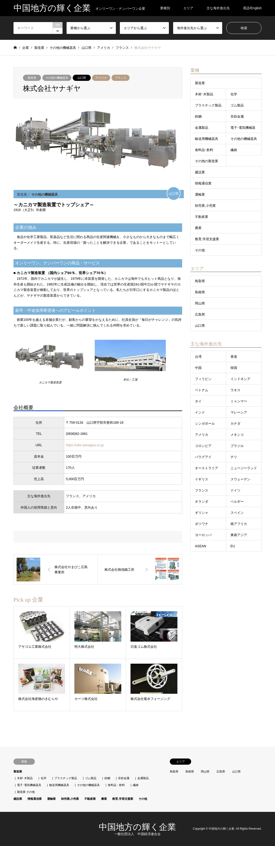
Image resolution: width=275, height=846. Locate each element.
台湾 (198, 357)
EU (232, 546)
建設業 (200, 172)
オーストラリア (206, 468)
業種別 (165, 8)
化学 (233, 94)
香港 (233, 357)
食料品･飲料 (204, 150)
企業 (25, 48)
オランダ (201, 501)
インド (200, 412)
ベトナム (201, 390)
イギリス (201, 479)
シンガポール (205, 423)
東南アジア (238, 535)
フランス (120, 77)
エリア (188, 8)
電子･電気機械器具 (29, 785)
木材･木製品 (204, 94)
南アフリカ (238, 524)
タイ (198, 401)
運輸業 (200, 194)
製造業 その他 (26, 792)
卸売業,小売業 (205, 205)
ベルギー (237, 501)
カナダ (235, 423)
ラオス (235, 390)
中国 (198, 368)
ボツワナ (201, 524)
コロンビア (203, 446)
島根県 (200, 292)
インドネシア (240, 379)
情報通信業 (203, 183)
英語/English (252, 8)
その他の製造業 (206, 161)
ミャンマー (238, 401)
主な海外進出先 (218, 8)
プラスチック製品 (208, 105)
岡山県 (200, 303)
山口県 (81, 77)
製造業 (32, 77)
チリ (233, 457)
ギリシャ (201, 513)
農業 (198, 228)
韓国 (233, 368)
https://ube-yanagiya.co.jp (85, 445)
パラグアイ (203, 457)
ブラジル (237, 446)
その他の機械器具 (56, 77)
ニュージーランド (243, 468)
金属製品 (201, 127)
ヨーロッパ (203, 535)
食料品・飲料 (116, 785)
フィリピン (203, 379)
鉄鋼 (198, 116)
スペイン (237, 513)
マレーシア (238, 412)
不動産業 (201, 217)
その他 (200, 250)
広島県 (200, 314)
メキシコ (237, 435)
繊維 (233, 150)
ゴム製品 (237, 105)
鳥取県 (200, 281)
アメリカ (101, 77)
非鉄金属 (237, 116)
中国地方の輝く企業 (137, 827)
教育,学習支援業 (207, 239)
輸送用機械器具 (206, 139)
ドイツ (235, 490)
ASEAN (200, 546)
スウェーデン (240, 479)
